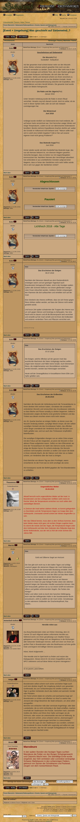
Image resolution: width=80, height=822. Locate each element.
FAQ (55, 15)
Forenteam (72, 15)
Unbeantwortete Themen (11, 22)
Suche (62, 15)
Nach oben (7, 172)
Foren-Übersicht (9, 25)
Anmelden (7, 15)
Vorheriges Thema (55, 40)
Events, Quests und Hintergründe (46, 25)
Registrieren (18, 15)
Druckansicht (9, 40)
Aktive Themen (25, 22)
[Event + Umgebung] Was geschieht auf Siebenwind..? (36, 30)
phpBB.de (49, 821)
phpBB (31, 820)
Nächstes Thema (69, 40)
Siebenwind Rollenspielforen (24, 25)
